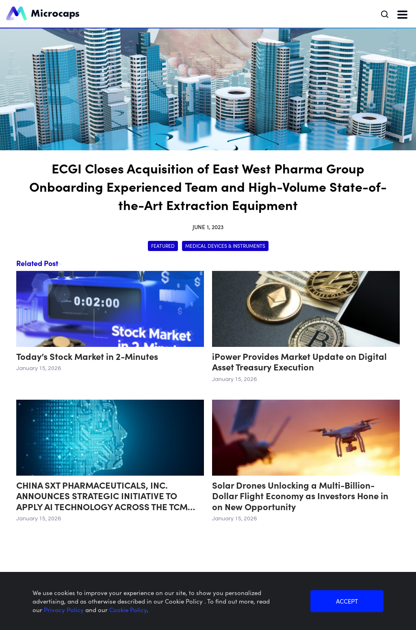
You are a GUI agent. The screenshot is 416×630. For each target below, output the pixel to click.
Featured (163, 245)
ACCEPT (347, 601)
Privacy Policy (64, 609)
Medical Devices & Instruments (225, 245)
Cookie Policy (128, 609)
